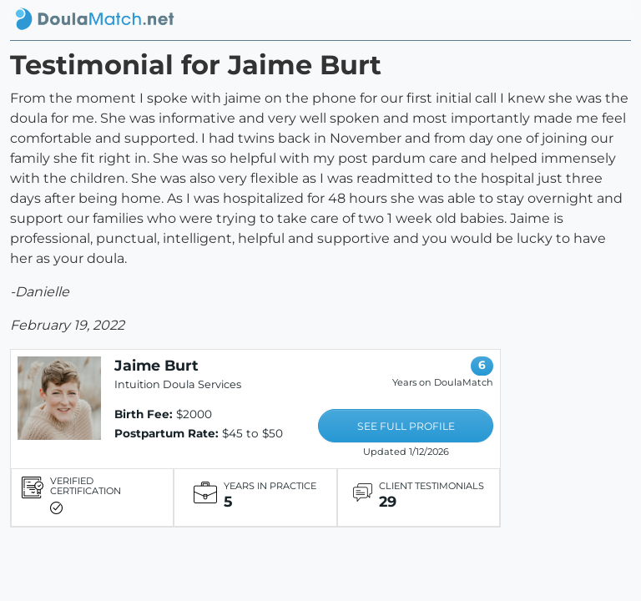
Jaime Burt (156, 365)
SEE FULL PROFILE (406, 426)
